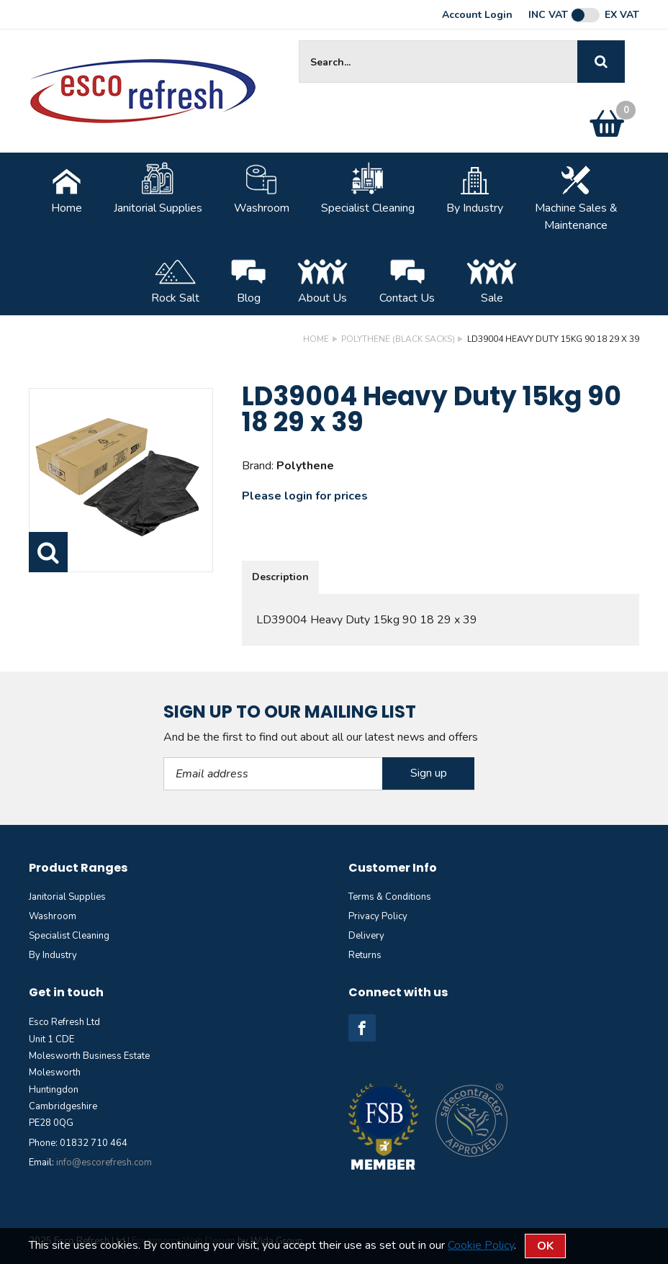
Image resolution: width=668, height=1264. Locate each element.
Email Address (163, 757)
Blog (248, 278)
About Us (322, 278)
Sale (491, 278)
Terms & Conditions (389, 896)
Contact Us (407, 278)
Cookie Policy (481, 1245)
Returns (365, 955)
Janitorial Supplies (158, 188)
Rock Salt (175, 278)
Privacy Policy (377, 916)
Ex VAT (622, 15)
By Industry (474, 188)
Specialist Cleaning (368, 188)
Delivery (366, 935)
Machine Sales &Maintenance (576, 197)
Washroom (261, 188)
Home (66, 188)
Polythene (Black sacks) (398, 339)
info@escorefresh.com (104, 1162)
